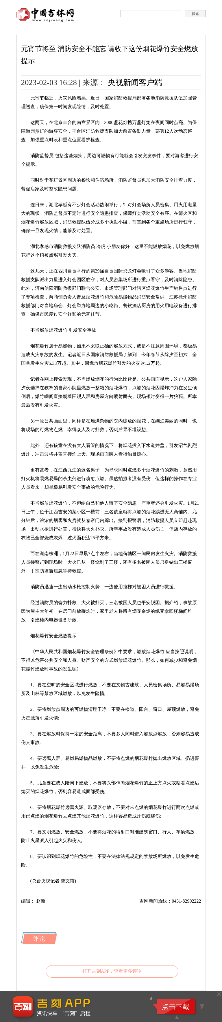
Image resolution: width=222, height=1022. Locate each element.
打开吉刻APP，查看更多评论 (112, 971)
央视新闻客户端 (135, 82)
